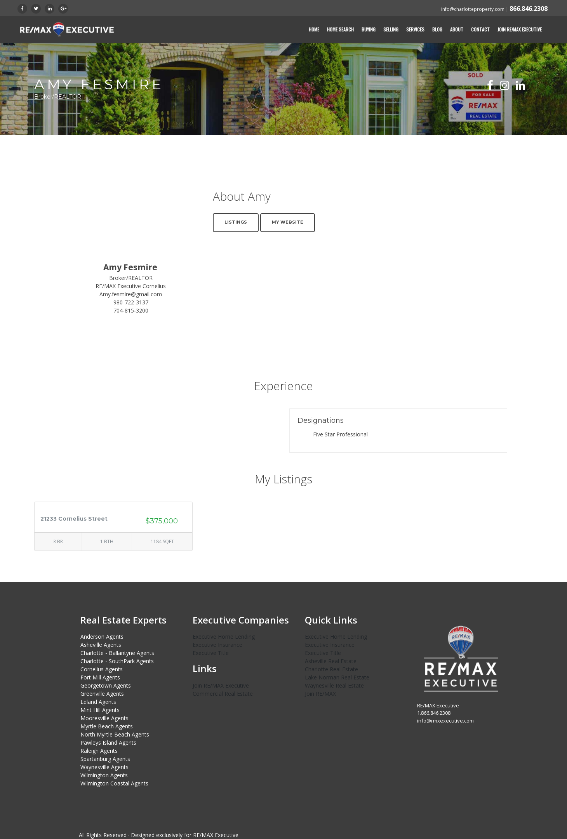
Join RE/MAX (320, 693)
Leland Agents (98, 701)
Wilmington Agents (104, 775)
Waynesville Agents (104, 767)
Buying (369, 29)
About (456, 29)
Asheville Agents (100, 644)
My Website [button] (287, 222)
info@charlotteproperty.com (472, 9)
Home (314, 29)
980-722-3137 (130, 302)
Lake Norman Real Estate (337, 677)
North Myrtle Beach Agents (114, 734)
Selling (390, 29)
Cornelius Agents (101, 669)
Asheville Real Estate (331, 661)
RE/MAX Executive (215, 835)
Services (415, 29)
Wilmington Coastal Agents (114, 783)
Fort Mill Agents (100, 677)
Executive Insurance (217, 644)
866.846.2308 (529, 8)
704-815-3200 (130, 310)
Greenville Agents (102, 693)
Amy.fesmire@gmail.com (130, 294)
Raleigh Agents (99, 750)
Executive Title (211, 653)
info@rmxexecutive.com (445, 720)
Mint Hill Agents (100, 710)
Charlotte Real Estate (331, 669)
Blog (437, 29)
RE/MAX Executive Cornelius (131, 286)
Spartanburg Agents (105, 759)
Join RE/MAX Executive (519, 29)
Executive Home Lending (224, 636)
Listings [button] (235, 222)
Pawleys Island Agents (108, 742)
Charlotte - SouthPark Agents (117, 661)
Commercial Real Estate (223, 693)
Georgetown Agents (105, 685)
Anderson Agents (101, 636)
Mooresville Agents (104, 718)
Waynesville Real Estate (334, 685)
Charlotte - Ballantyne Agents (117, 653)
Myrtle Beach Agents (106, 726)
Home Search (340, 29)
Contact (480, 29)
